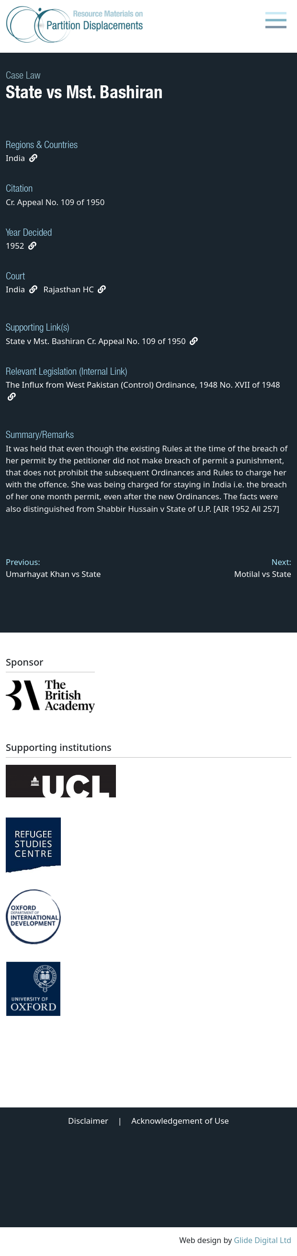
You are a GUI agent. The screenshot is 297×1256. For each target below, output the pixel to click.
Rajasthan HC (69, 289)
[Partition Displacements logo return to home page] (76, 25)
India (15, 157)
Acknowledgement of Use (180, 1120)
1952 (15, 245)
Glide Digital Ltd (262, 1240)
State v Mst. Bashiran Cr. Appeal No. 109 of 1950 (102, 340)
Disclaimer (88, 1120)
